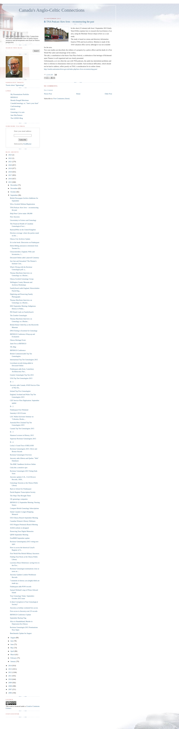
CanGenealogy (16, 106)
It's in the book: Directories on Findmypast (24, 242)
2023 (10, 155)
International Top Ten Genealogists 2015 (24, 360)
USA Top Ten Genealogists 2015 (21, 378)
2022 (10, 158)
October (13, 192)
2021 (10, 162)
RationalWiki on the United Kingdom (23, 230)
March (12, 654)
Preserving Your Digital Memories (22, 531)
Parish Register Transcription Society (22, 492)
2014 (10, 666)
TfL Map (13, 347)
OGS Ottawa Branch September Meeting (24, 518)
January (13, 661)
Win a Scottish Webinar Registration (22, 204)
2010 (10, 679)
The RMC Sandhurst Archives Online (23, 464)
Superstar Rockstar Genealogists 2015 (23, 439)
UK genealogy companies (19, 499)
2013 (10, 669)
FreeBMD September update (20, 538)
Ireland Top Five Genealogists (20, 391)
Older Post (108, 94)
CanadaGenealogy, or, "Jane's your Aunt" (25, 103)
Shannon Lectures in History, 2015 (22, 435)
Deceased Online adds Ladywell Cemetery (24, 258)
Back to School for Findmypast (20, 489)
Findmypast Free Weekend (19, 410)
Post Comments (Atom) (61, 98)
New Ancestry (15, 217)
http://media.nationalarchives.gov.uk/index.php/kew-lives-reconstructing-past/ (70, 69)
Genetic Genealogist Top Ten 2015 (22, 375)
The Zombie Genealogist (18, 315)
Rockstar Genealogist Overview (21, 455)
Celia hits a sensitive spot (18, 468)
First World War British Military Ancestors (24, 553)
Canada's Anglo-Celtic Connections (52, 10)
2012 (10, 672)
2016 (10, 179)
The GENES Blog (17, 118)
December (14, 185)
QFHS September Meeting (19, 535)
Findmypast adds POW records (20, 587)
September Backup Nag (18, 618)
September (14, 195)
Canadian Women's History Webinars (22, 521)
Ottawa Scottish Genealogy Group (22, 279)
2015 (10, 182)
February (13, 658)
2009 (10, 683)
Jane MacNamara (16, 115)
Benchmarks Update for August (21, 633)
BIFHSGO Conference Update (20, 615)
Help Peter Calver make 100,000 (21, 213)
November (14, 188)
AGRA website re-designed (19, 528)
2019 (10, 168)
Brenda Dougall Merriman (20, 100)
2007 (10, 689)
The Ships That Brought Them (20, 496)
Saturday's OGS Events (18, 413)
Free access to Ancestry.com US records (23, 611)
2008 (10, 686)
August (13, 638)
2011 (10, 676)
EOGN (13, 109)
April (12, 651)
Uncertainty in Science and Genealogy (23, 220)
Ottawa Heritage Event (18, 340)
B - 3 (11, 432)
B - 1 (11, 382)
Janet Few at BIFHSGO (18, 344)
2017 (10, 175)
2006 (10, 693)
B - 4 (11, 442)
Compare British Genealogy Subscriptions (24, 508)
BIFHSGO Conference (18, 350)
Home (78, 94)
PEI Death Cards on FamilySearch (22, 312)
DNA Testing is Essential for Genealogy (23, 331)
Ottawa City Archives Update (20, 239)
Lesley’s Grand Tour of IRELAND (22, 445)
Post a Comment (48, 90)
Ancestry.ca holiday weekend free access (24, 608)
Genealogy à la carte (17, 112)
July (12, 641)
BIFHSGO (14, 97)
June (12, 644)
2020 (10, 165)
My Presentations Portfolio (20, 94)
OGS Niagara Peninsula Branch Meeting (24, 525)
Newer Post (48, 94)
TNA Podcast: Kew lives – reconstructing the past (70, 21)
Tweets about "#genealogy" (15, 85)
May (12, 648)
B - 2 (11, 406)
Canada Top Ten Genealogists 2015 (22, 428)
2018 (10, 172)
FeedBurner (27, 144)
